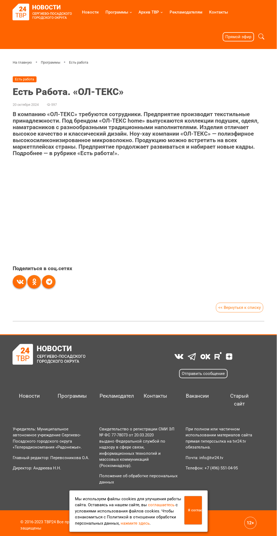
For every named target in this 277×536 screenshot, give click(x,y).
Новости (90, 12)
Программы (116, 12)
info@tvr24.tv (211, 457)
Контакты (218, 12)
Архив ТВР (148, 12)
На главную (22, 62)
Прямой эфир (238, 36)
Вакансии (197, 396)
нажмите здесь (135, 523)
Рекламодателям (186, 12)
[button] (261, 36)
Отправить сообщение (203, 373)
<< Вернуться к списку (239, 307)
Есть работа (78, 62)
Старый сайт (239, 400)
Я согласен (195, 510)
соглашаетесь (161, 504)
